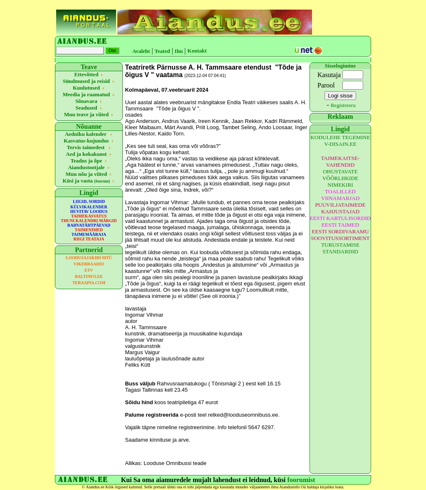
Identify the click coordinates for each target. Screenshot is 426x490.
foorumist (301, 479)
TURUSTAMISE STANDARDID (340, 248)
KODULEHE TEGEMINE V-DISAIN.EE (340, 140)
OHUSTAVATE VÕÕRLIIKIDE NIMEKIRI (340, 178)
